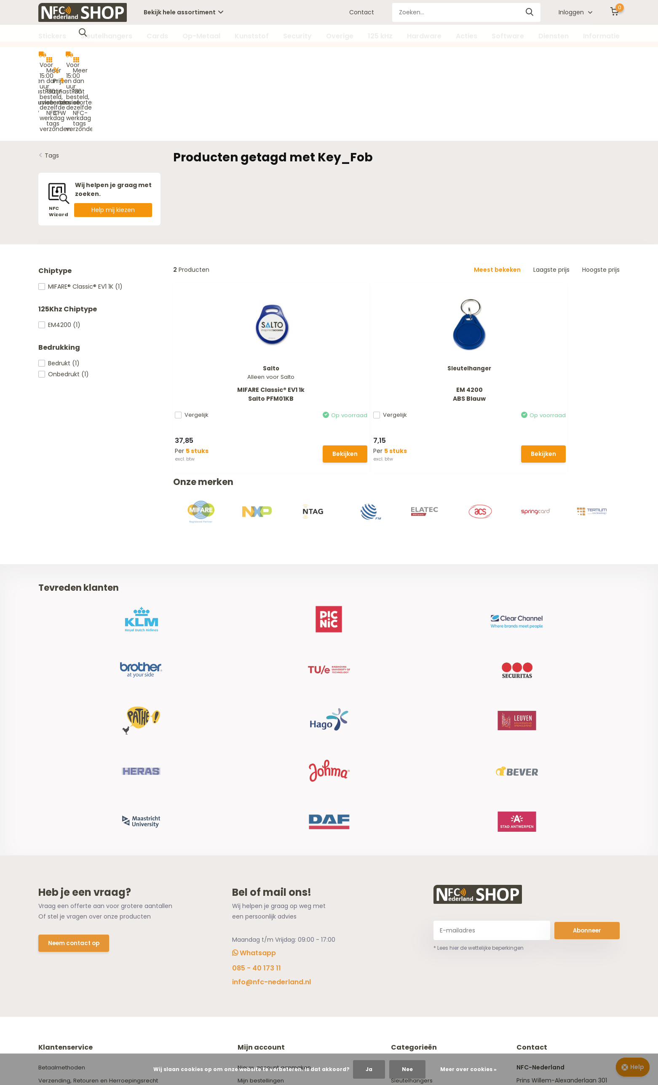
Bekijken (244, 382)
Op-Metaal (201, 36)
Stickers (52, 36)
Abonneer (587, 719)
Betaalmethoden (63, 856)
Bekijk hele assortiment (183, 12)
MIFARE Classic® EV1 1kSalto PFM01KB (224, 323)
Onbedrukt (63, 304)
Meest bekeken (497, 199)
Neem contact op (75, 733)
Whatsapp (254, 742)
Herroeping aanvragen (272, 883)
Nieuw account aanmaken (279, 856)
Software (508, 36)
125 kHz (380, 36)
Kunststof (252, 36)
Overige (339, 36)
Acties (466, 36)
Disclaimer (53, 909)
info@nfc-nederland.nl (271, 771)
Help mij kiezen (113, 139)
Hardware (424, 36)
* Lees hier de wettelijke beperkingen (478, 737)
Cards (157, 36)
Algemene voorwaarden (73, 883)
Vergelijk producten (268, 896)
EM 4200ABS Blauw (338, 322)
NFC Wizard (54, 922)
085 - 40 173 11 (256, 757)
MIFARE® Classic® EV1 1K (80, 216)
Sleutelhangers (106, 36)
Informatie (601, 36)
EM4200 (59, 254)
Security (297, 36)
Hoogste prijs (601, 199)
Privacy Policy (58, 896)
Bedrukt (59, 293)
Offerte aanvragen (66, 935)
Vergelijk (198, 344)
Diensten (553, 36)
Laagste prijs (551, 199)
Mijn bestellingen (264, 869)
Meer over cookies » (468, 1069)
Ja (369, 1069)
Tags (52, 85)
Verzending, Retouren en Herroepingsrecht (100, 869)
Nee (407, 1069)
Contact (361, 12)
